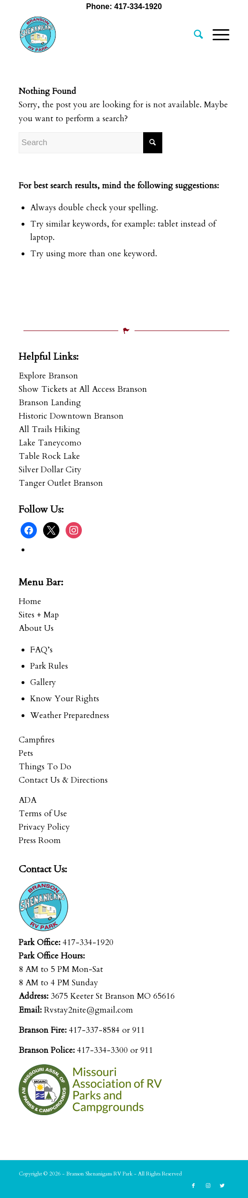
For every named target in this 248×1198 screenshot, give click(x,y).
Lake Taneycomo (50, 442)
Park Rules (49, 666)
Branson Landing (50, 402)
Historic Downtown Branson (71, 416)
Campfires (37, 739)
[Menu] (216, 34)
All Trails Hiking (49, 429)
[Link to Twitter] (222, 1186)
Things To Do (45, 766)
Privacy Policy (44, 827)
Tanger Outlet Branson (61, 483)
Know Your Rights (64, 698)
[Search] (193, 34)
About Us (36, 628)
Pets (26, 753)
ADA (27, 800)
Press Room (40, 840)
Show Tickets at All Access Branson (83, 389)
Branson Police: (47, 1050)
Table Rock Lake (49, 456)
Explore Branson (48, 375)
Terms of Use (43, 813)
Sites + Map (39, 614)
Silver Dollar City (50, 469)
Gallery (43, 682)
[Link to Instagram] (208, 1186)
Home (30, 601)
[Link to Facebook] (193, 1186)
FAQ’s (41, 649)
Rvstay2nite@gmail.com (88, 1009)
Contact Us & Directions (63, 780)
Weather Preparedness (69, 715)
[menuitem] (193, 34)
